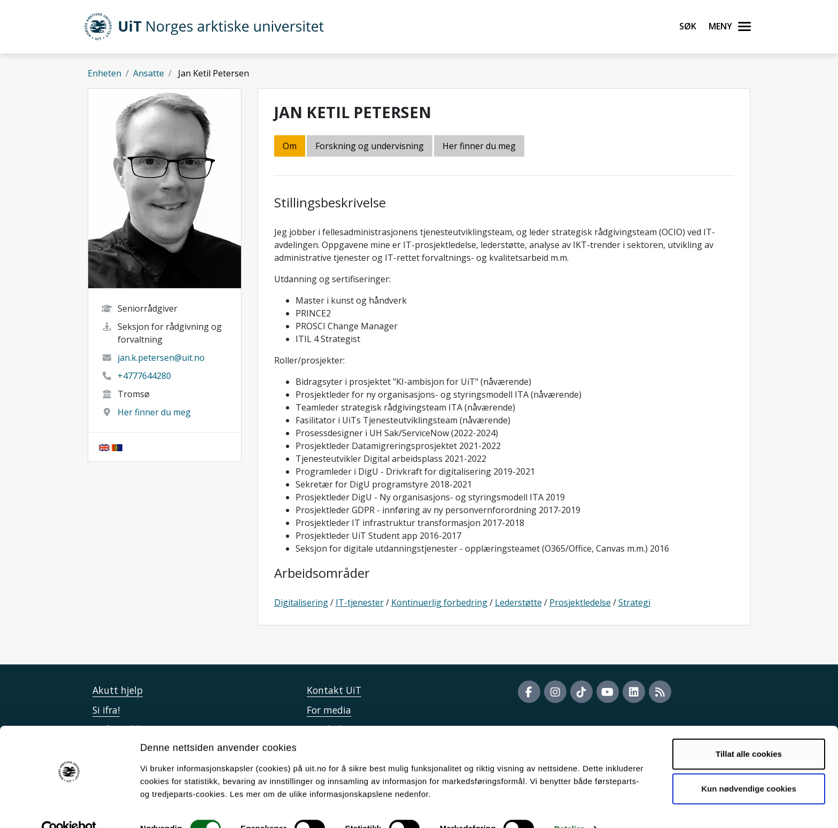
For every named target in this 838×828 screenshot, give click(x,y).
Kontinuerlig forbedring (439, 602)
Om (290, 146)
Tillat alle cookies (749, 732)
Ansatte (148, 73)
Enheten (104, 73)
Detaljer (569, 806)
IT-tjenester (360, 602)
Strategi (634, 602)
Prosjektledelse (580, 602)
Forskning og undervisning (369, 146)
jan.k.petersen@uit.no (161, 357)
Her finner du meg (154, 412)
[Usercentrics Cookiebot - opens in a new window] (69, 807)
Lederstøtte (518, 602)
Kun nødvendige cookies (748, 766)
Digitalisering (301, 602)
